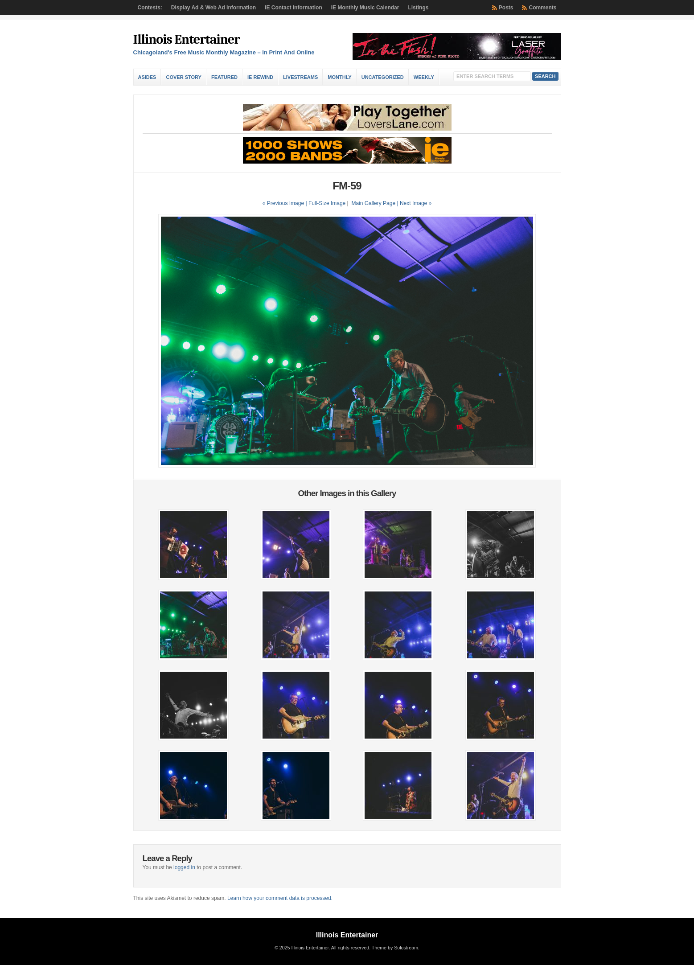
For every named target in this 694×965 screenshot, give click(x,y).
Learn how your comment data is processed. (280, 898)
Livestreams (300, 77)
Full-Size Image (326, 203)
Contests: (150, 7)
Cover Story (183, 77)
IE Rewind (260, 77)
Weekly (424, 77)
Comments (542, 7)
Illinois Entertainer (186, 39)
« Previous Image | (285, 203)
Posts (506, 7)
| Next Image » (414, 203)
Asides (147, 77)
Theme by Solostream (395, 947)
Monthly (339, 77)
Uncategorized (382, 77)
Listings (418, 7)
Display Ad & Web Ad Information (213, 7)
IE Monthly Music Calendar (365, 7)
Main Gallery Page (373, 203)
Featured (224, 77)
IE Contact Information (293, 7)
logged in (184, 867)
